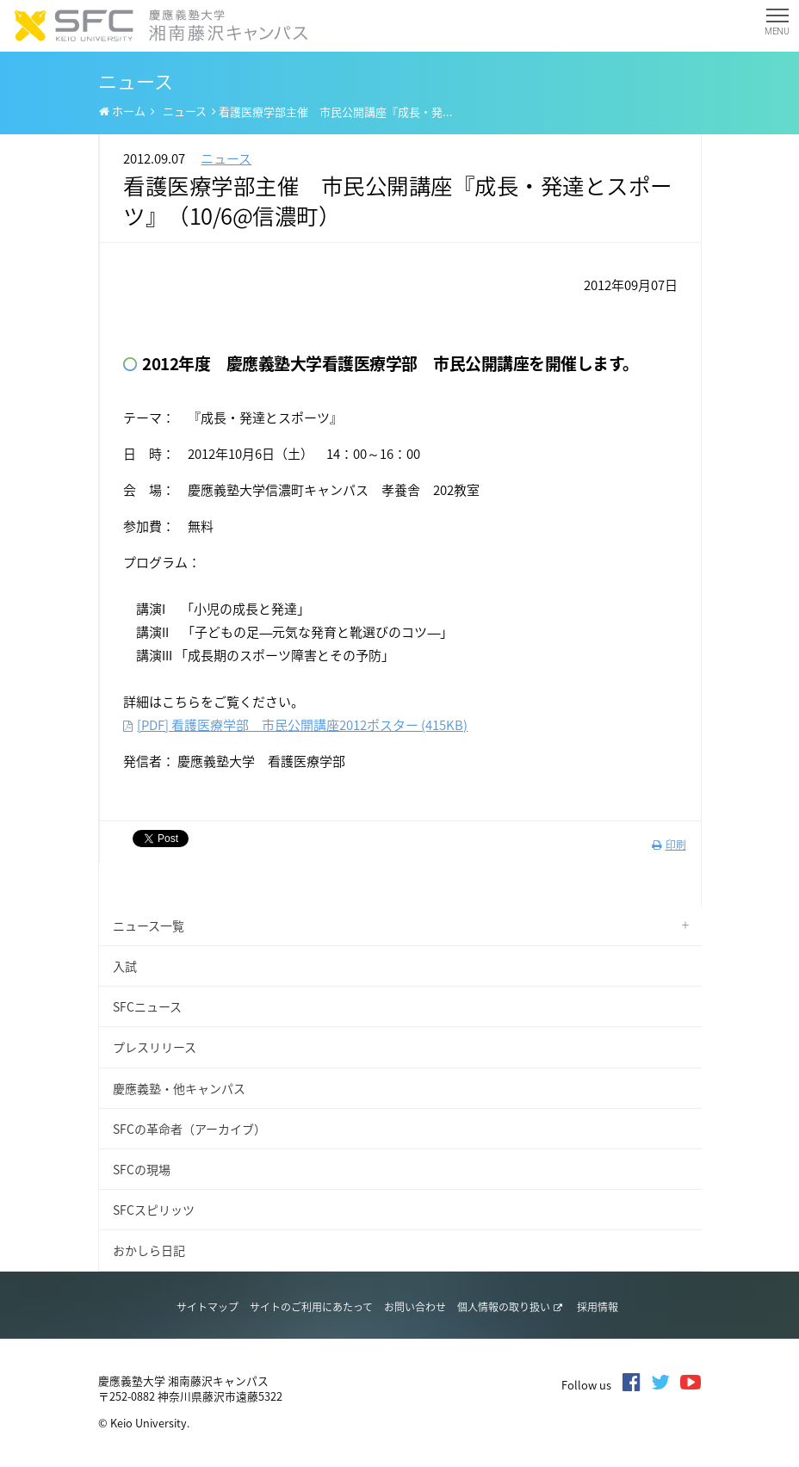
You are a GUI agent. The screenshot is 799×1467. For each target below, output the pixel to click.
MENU (777, 25)
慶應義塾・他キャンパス (179, 1088)
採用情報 (597, 1307)
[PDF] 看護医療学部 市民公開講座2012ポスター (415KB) (295, 724)
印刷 (669, 844)
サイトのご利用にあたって (311, 1307)
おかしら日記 (149, 1250)
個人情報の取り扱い (509, 1307)
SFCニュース (147, 1006)
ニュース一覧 (148, 925)
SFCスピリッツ (154, 1209)
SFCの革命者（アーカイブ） (189, 1128)
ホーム (122, 111)
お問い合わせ (415, 1307)
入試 (125, 966)
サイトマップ (207, 1307)
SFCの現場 (141, 1169)
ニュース (185, 110)
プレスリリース (154, 1046)
